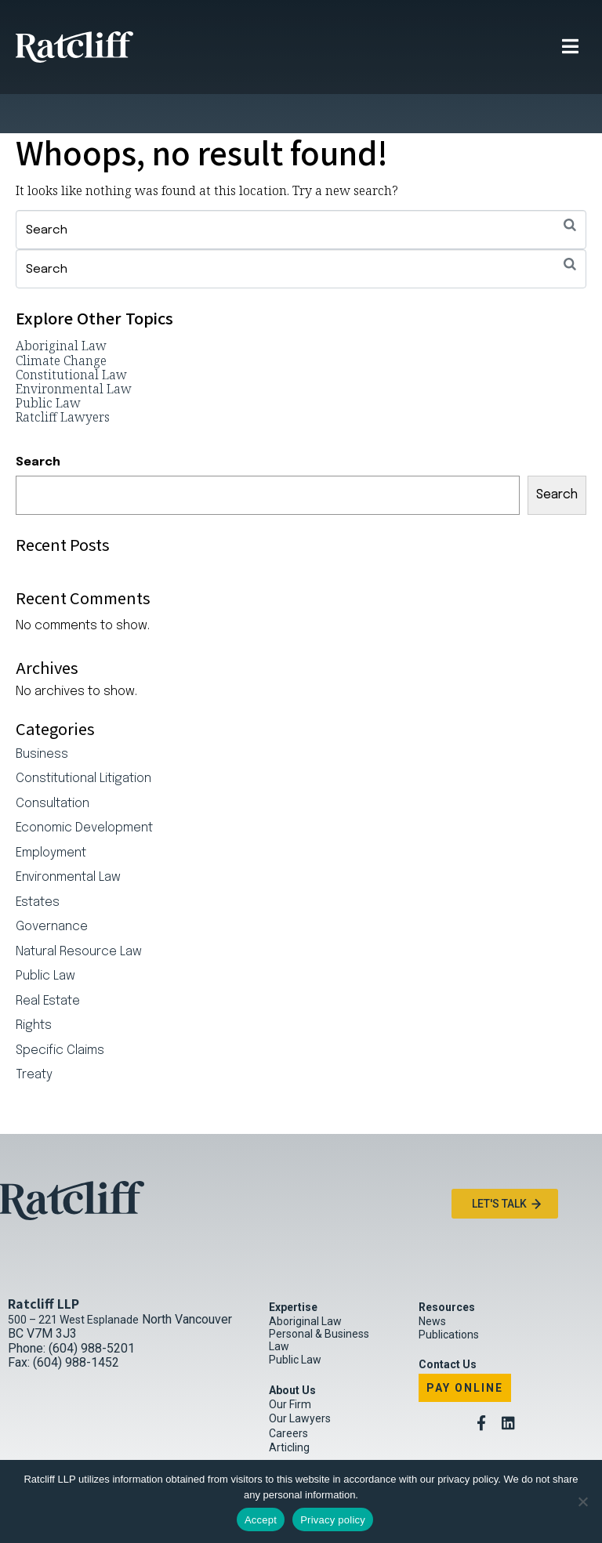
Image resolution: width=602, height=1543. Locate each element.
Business (42, 715)
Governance (52, 888)
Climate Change (61, 321)
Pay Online (464, 1348)
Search (38, 423)
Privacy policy (332, 1520)
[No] (582, 1501)
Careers (288, 1394)
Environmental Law (74, 349)
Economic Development (84, 789)
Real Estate (48, 962)
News (432, 1282)
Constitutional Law (71, 335)
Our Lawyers (300, 1379)
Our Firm (290, 1365)
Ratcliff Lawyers (63, 377)
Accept (261, 1520)
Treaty (34, 1036)
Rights (34, 986)
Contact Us (448, 1325)
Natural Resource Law (79, 913)
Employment (51, 814)
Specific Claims (60, 1011)
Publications (449, 1295)
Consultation (52, 765)
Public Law (48, 363)
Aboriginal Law (61, 306)
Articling (289, 1408)
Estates (38, 863)
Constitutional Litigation (83, 739)
